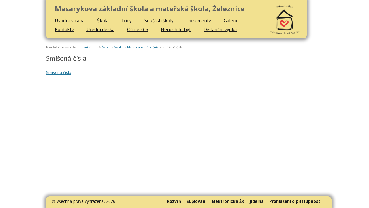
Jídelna (257, 201)
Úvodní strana (69, 20)
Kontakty (64, 29)
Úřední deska (100, 29)
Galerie (231, 20)
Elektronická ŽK (228, 201)
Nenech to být (176, 29)
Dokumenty (198, 20)
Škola (102, 20)
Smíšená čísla (58, 72)
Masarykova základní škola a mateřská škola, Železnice (150, 8)
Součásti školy (159, 20)
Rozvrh (174, 201)
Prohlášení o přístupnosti (295, 201)
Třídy (126, 20)
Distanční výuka (220, 29)
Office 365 (137, 29)
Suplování (196, 201)
